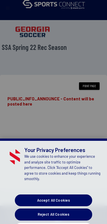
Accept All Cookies (53, 211)
